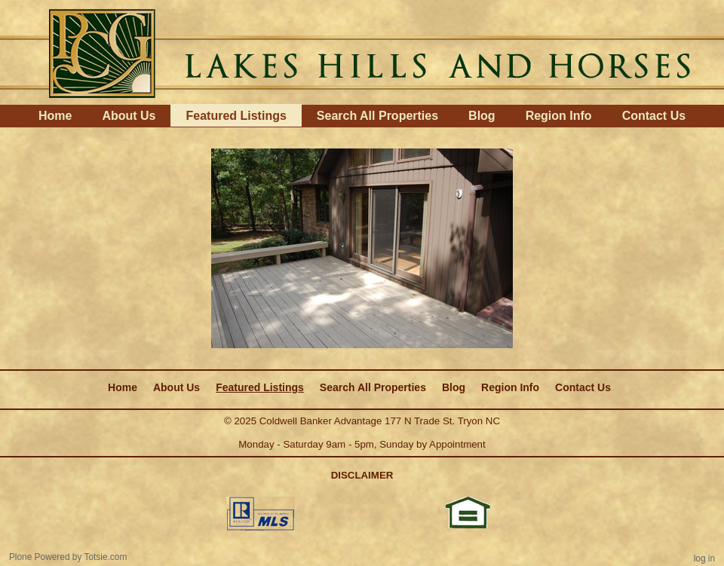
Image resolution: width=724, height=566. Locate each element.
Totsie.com (105, 557)
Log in (704, 558)
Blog (481, 115)
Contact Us (654, 115)
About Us (128, 115)
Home (55, 115)
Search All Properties (377, 115)
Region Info (559, 115)
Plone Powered (39, 557)
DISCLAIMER (362, 475)
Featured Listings (236, 115)
